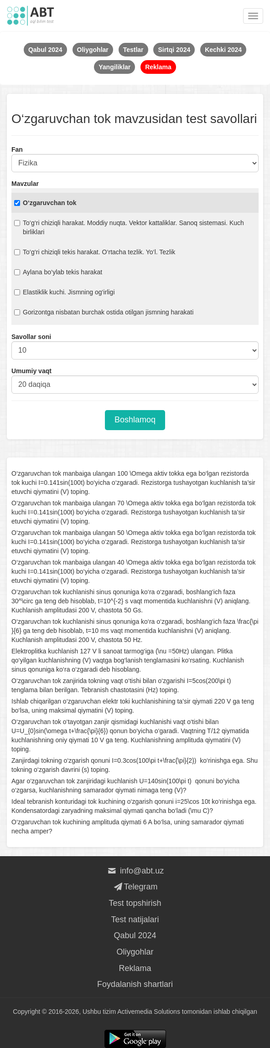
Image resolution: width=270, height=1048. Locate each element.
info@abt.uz (135, 870)
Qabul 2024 (135, 935)
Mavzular (25, 183)
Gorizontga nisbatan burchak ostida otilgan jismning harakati (103, 312)
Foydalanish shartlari (135, 984)
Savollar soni (31, 336)
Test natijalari (135, 919)
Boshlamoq (135, 419)
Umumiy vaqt (31, 371)
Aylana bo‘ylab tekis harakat (58, 272)
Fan (17, 149)
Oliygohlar (134, 951)
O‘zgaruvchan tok (45, 202)
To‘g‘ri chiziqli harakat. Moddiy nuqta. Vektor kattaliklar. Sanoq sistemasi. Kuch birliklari (129, 227)
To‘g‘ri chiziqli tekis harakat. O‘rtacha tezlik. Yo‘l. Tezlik (94, 252)
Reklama (135, 968)
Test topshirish (135, 903)
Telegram (134, 886)
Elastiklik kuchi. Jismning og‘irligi (64, 292)
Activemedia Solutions (148, 1011)
